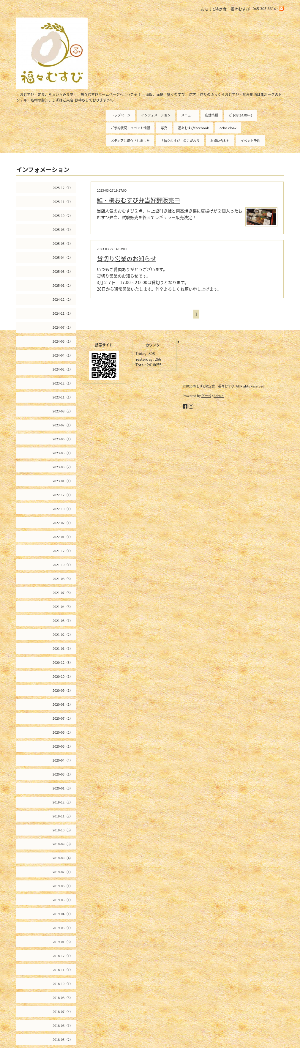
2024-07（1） (63, 327)
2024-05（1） (63, 341)
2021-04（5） (63, 606)
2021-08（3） (63, 578)
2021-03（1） (63, 620)
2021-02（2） (63, 634)
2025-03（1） (63, 271)
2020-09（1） (63, 690)
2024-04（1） (63, 355)
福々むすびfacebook (193, 127)
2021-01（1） (63, 648)
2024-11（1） (63, 313)
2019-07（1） (63, 871)
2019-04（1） (63, 913)
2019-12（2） (63, 802)
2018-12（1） (63, 955)
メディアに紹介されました (130, 140)
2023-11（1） (63, 397)
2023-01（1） (63, 480)
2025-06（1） (63, 229)
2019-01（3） (63, 941)
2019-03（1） (63, 927)
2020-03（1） (63, 774)
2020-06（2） (63, 732)
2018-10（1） (63, 983)
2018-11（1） (63, 969)
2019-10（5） (63, 830)
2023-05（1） (63, 453)
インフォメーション (155, 115)
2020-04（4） (63, 760)
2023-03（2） (63, 466)
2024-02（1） (63, 369)
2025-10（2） (63, 215)
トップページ (120, 115)
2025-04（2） (63, 257)
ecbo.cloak (228, 127)
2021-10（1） (63, 564)
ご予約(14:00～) (240, 115)
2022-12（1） (63, 494)
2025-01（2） (63, 285)
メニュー (187, 115)
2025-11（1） (63, 201)
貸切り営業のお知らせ (126, 258)
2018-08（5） (63, 997)
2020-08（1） (63, 704)
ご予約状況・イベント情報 (130, 127)
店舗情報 (211, 115)
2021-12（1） (63, 550)
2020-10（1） (63, 676)
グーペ (206, 395)
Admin (219, 395)
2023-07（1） (63, 425)
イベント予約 (250, 140)
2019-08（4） (63, 858)
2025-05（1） (63, 243)
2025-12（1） (63, 187)
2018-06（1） (63, 1025)
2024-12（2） (63, 299)
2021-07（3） (63, 592)
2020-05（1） (63, 746)
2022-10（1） (63, 508)
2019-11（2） (63, 816)
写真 (164, 127)
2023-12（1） (63, 383)
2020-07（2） (63, 718)
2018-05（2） (63, 1039)
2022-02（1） (63, 522)
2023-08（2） (63, 411)
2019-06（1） (63, 885)
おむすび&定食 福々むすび (213, 386)
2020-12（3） (63, 662)
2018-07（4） (63, 1011)
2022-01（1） (63, 536)
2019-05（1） (63, 899)
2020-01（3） (63, 788)
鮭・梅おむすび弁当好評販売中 (138, 200)
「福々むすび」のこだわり (180, 140)
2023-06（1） (63, 439)
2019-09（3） (63, 844)
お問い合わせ (220, 140)
